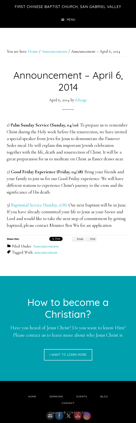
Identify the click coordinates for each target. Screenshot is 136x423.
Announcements (46, 246)
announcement (45, 252)
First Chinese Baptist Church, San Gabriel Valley (68, 6)
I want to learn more (68, 355)
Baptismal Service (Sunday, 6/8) (39, 205)
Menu (71, 20)
